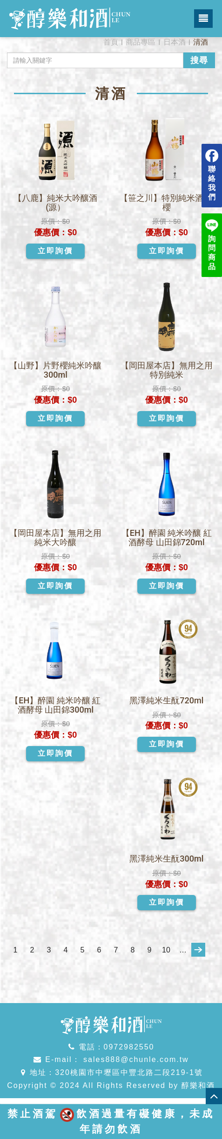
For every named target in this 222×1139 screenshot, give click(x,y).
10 (166, 950)
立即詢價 (55, 251)
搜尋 (199, 60)
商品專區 (140, 42)
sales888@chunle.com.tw (135, 1059)
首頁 (110, 42)
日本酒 (174, 42)
